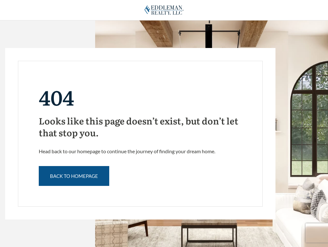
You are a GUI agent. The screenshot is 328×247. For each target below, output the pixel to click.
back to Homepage (74, 176)
